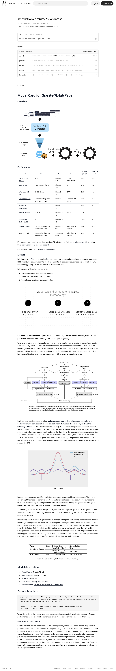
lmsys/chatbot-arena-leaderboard (35, 245)
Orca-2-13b (23, 185)
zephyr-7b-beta (24, 212)
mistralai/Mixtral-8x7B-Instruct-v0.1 (48, 585)
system (21, 65)
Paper (69, 95)
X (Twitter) (90, 669)
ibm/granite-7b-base (40, 581)
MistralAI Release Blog (47, 249)
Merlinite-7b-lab (24, 226)
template (22, 75)
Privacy (105, 669)
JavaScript (39, 34)
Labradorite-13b (24, 199)
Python (32, 34)
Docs (20, 3)
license (21, 70)
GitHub (76, 669)
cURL (25, 34)
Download (107, 3)
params (22, 61)
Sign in (95, 3)
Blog (64, 669)
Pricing (27, 3)
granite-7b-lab (44, 19)
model (21, 56)
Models (11, 3)
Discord (82, 669)
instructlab (25, 19)
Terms (111, 669)
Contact (98, 669)
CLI (20, 34)
